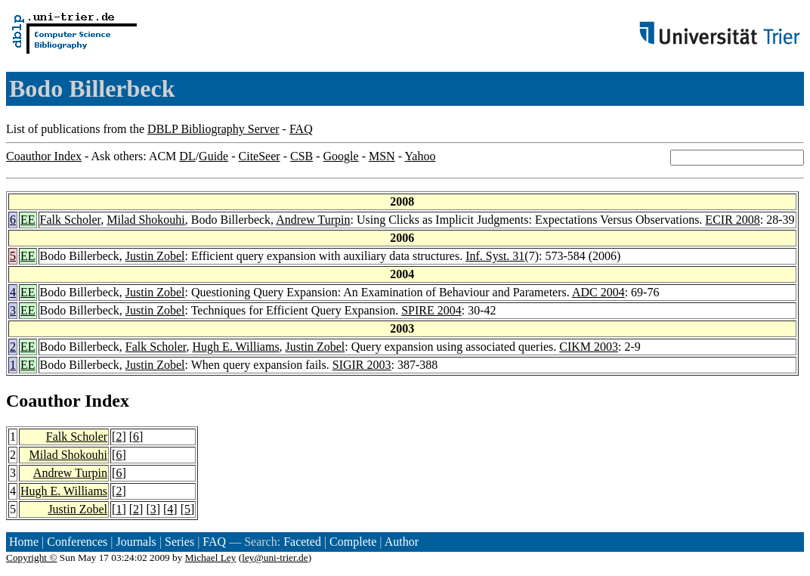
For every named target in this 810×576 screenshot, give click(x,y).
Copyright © (31, 557)
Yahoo (419, 156)
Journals (136, 541)
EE (28, 219)
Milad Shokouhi (146, 219)
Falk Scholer (70, 219)
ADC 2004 (598, 292)
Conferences (77, 541)
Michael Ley (211, 557)
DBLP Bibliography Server (213, 128)
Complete (352, 541)
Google (341, 156)
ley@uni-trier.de (275, 557)
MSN (382, 156)
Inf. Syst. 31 (494, 255)
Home (24, 541)
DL (187, 156)
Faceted (302, 541)
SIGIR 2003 (361, 364)
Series (179, 541)
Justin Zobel (155, 255)
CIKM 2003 (588, 346)
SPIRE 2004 (431, 310)
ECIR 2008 (732, 219)
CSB (301, 156)
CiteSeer (259, 156)
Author (402, 541)
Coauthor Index (44, 156)
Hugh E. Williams (236, 346)
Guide (213, 156)
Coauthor (43, 400)
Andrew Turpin (313, 219)
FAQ (301, 128)
